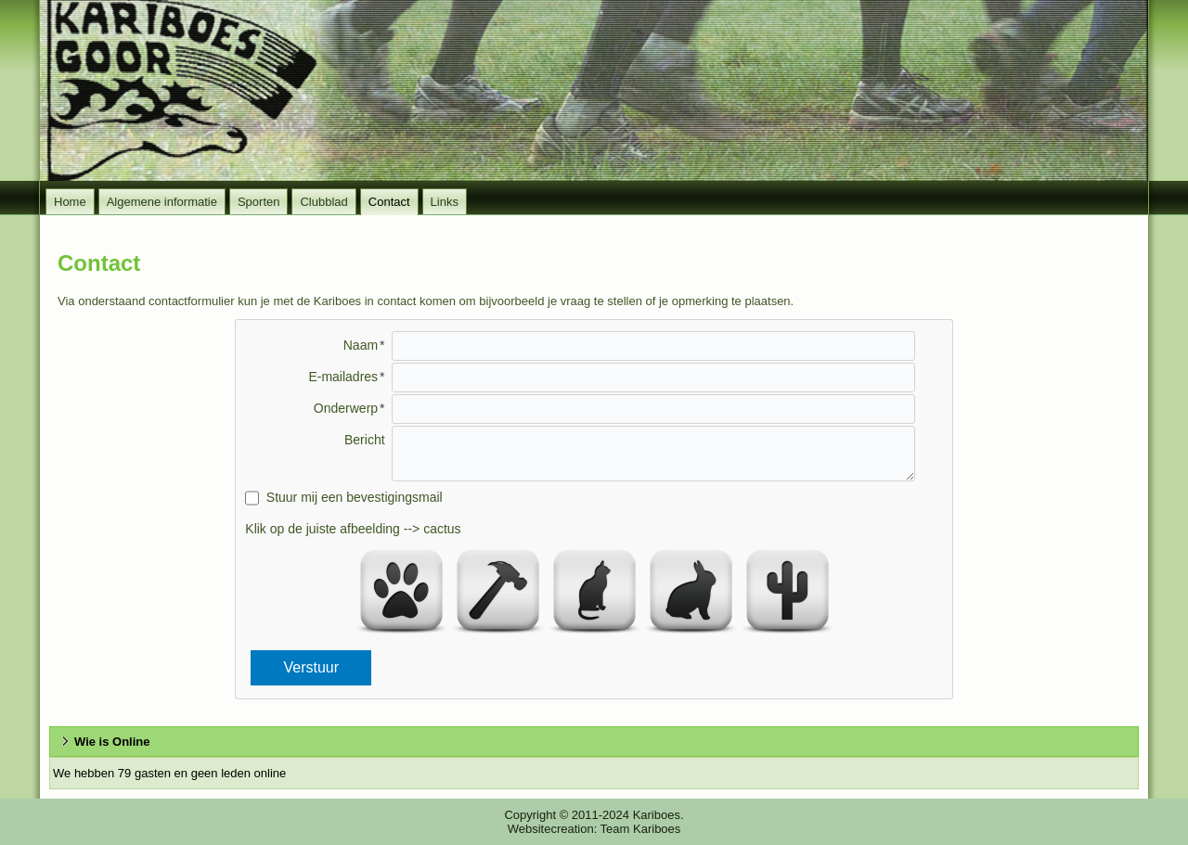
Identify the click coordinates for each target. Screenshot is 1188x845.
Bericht (364, 439)
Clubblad (323, 202)
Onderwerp (346, 408)
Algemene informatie (162, 202)
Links (444, 202)
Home (70, 202)
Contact (389, 202)
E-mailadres (343, 376)
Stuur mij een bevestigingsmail (354, 497)
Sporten (259, 202)
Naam (360, 345)
